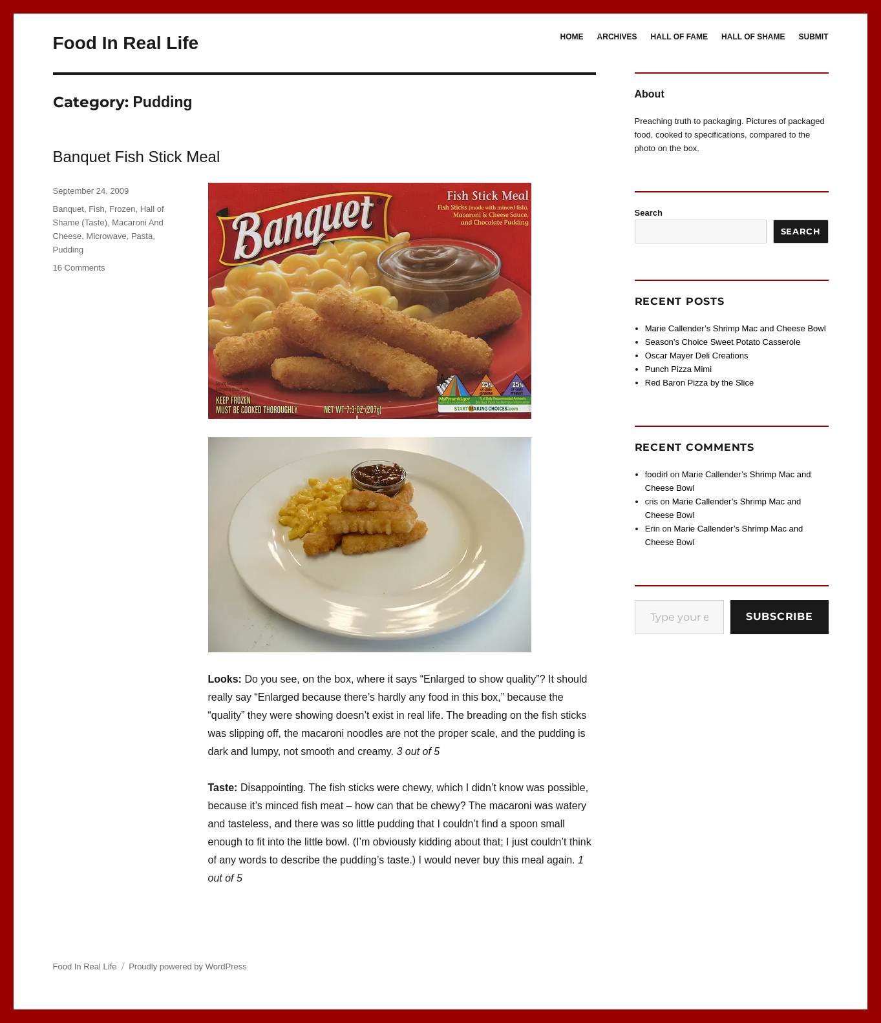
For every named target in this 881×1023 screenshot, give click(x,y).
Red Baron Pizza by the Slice (699, 383)
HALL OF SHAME (753, 36)
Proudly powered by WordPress (188, 966)
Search (649, 213)
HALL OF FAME (679, 36)
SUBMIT (814, 36)
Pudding (68, 249)
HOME (572, 36)
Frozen (122, 209)
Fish (97, 209)
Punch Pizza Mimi (678, 369)
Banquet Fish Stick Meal (136, 156)
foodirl (656, 474)
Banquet (68, 209)
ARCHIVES (617, 36)
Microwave (107, 236)
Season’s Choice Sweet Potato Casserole (722, 342)
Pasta (142, 236)
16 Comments (79, 268)
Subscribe (779, 616)
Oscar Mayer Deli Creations (696, 355)
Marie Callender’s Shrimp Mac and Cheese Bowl (735, 328)
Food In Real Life (126, 43)
